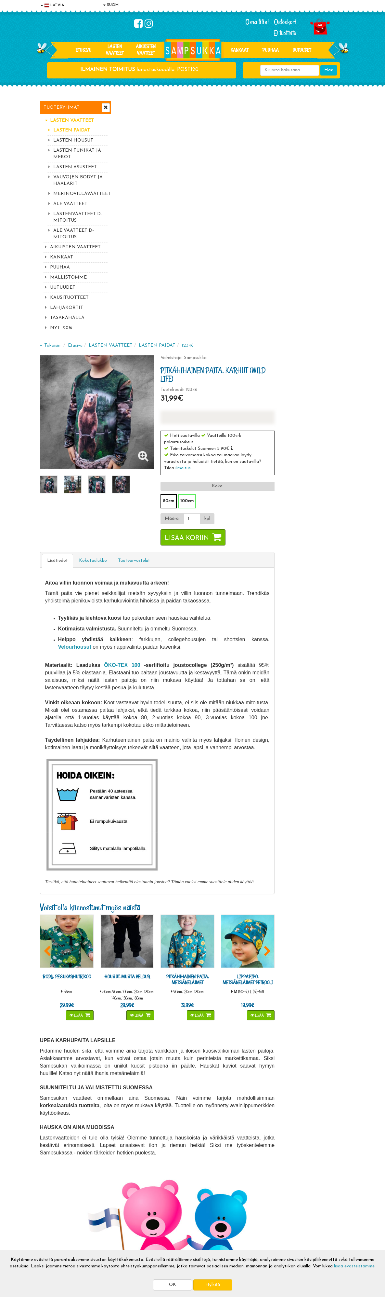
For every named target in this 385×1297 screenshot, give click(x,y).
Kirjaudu (174, 1194)
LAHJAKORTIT (66, 307)
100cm (261, 262)
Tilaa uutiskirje (140, 1151)
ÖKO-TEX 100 (198, 426)
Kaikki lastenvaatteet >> (302, 1156)
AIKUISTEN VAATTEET (146, 49)
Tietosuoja (51, 1204)
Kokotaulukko (171, 321)
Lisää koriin (261, 299)
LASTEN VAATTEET (114, 49)
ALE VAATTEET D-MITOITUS (73, 234)
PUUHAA (270, 50)
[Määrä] (265, 279)
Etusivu (83, 50)
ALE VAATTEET (70, 203)
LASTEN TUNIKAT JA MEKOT (77, 153)
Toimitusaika (116, 1194)
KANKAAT (239, 50)
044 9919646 (300, 1104)
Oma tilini (257, 22)
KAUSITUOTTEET (69, 297)
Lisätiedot (135, 321)
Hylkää (212, 1284)
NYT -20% (61, 327)
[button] (306, 209)
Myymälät (51, 1233)
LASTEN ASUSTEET (75, 167)
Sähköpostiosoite (138, 1124)
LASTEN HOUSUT (73, 140)
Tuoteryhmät (62, 107)
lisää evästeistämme (354, 1266)
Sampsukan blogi (182, 1213)
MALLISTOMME (68, 277)
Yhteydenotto (55, 1223)
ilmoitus (257, 229)
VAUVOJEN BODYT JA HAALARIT (78, 180)
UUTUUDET (62, 287)
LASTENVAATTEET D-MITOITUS (77, 217)
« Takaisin (128, 106)
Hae (328, 70)
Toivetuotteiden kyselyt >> (304, 1150)
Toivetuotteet (117, 1213)
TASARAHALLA (67, 317)
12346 (266, 106)
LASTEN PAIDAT (71, 130)
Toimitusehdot (117, 1204)
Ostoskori (285, 22)
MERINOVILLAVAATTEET (80, 193)
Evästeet (50, 1194)
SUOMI (111, 5)
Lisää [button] (153, 774)
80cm (243, 262)
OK (172, 1284)
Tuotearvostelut (212, 321)
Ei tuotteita (285, 33)
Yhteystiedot (54, 1213)
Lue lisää (250, 1103)
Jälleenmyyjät (54, 1243)
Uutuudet (301, 50)
